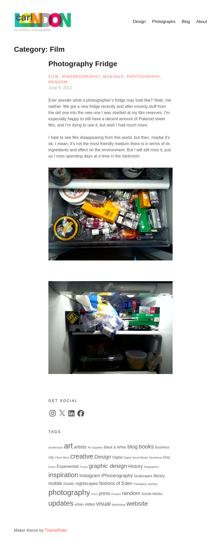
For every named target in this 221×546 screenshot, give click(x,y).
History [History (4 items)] (135, 466)
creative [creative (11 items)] (81, 456)
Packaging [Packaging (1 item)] (140, 483)
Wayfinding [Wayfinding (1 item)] (118, 504)
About (201, 21)
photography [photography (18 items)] (69, 492)
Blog (186, 21)
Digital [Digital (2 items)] (117, 457)
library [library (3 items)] (159, 475)
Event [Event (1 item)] (51, 466)
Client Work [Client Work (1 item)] (62, 457)
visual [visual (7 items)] (103, 503)
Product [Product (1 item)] (116, 494)
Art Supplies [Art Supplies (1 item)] (95, 447)
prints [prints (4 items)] (104, 493)
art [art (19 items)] (68, 446)
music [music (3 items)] (68, 483)
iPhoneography (81, 76)
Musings (113, 76)
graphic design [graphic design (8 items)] (108, 465)
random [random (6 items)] (131, 493)
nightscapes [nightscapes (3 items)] (87, 483)
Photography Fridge (82, 64)
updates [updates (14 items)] (60, 503)
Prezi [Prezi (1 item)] (94, 494)
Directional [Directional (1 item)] (155, 457)
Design (139, 21)
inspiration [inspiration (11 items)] (63, 474)
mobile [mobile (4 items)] (55, 483)
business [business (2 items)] (162, 447)
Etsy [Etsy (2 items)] (166, 457)
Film (53, 76)
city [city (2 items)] (51, 457)
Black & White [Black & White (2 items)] (115, 447)
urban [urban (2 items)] (79, 504)
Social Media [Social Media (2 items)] (152, 494)
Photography (143, 76)
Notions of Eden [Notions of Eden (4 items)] (115, 483)
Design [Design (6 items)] (102, 457)
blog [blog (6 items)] (132, 447)
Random (58, 82)
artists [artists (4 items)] (80, 447)
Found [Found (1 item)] (83, 466)
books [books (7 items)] (146, 446)
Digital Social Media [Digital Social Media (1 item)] (136, 457)
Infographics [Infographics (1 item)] (151, 466)
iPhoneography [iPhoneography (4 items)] (117, 475)
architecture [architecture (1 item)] (55, 447)
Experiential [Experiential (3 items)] (68, 466)
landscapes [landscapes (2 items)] (143, 476)
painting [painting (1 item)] (152, 483)
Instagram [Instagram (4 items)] (89, 475)
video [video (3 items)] (90, 504)
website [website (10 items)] (137, 503)
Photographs (164, 21)
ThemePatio (56, 530)
